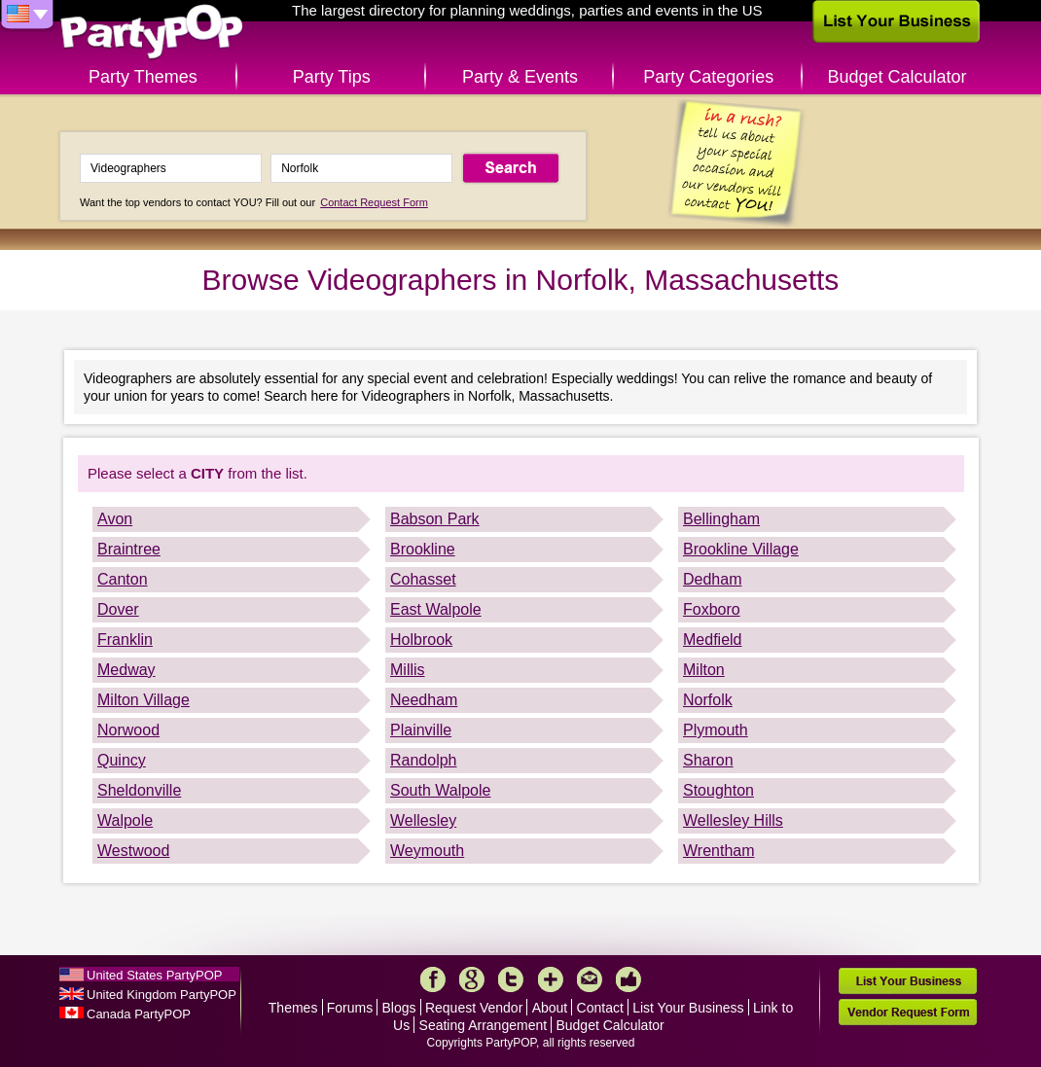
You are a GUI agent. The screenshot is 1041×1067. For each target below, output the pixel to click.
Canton (122, 579)
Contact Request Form (374, 202)
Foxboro (711, 609)
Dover (118, 609)
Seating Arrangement (483, 1025)
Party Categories (708, 77)
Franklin (125, 639)
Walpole (125, 820)
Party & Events (520, 77)
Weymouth (427, 850)
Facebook (433, 979)
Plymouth (715, 730)
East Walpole (436, 609)
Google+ (472, 979)
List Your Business (687, 1007)
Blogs (399, 1007)
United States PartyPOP (154, 975)
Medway (126, 669)
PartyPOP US (151, 32)
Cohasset (423, 579)
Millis (407, 669)
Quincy (121, 760)
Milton (704, 669)
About (550, 1007)
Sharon (708, 760)
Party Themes (143, 77)
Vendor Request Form (908, 1012)
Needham (423, 700)
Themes (293, 1007)
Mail (589, 979)
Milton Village (143, 700)
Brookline (422, 549)
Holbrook (421, 639)
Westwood (133, 850)
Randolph (423, 760)
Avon (114, 519)
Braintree (129, 549)
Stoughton (718, 790)
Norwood (128, 730)
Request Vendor (473, 1007)
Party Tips (332, 77)
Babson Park (435, 519)
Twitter (510, 979)
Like (628, 979)
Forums (350, 1007)
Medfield (712, 639)
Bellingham (721, 519)
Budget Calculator (897, 77)
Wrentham (719, 850)
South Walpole (440, 790)
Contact (600, 1007)
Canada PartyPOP (139, 1014)
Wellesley (423, 820)
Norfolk (708, 700)
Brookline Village (741, 549)
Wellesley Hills (733, 820)
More (550, 979)
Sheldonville (139, 790)
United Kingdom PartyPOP (161, 994)
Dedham (712, 579)
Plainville (420, 730)
